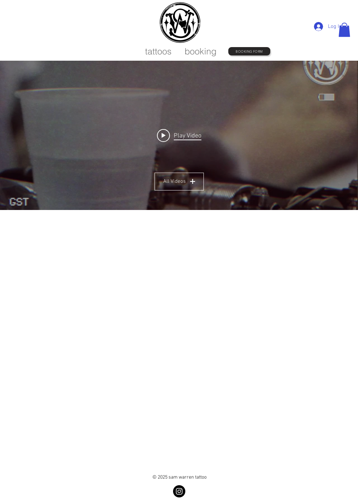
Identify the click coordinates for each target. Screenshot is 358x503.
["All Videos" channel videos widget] (179, 135)
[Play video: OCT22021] (179, 135)
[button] (344, 30)
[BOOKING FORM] (249, 51)
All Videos (179, 181)
